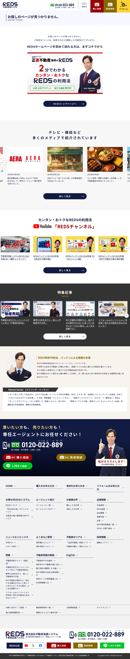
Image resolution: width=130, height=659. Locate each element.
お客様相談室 (71, 607)
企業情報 (101, 499)
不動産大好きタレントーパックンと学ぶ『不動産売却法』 (16, 321)
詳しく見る (65, 196)
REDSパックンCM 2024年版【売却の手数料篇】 (47, 257)
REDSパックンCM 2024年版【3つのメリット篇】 (81, 257)
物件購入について (43, 542)
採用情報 (101, 537)
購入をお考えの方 (45, 485)
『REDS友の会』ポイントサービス (17, 510)
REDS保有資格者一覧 (105, 524)
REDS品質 (101, 509)
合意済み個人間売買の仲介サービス (17, 517)
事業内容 (100, 516)
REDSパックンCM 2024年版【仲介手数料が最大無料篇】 (112, 257)
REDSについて (12, 505)
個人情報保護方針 (13, 612)
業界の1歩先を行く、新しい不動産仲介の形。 (48, 321)
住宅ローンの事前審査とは (47, 578)
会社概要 (100, 512)
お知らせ (9, 542)
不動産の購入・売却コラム (77, 546)
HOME (9, 485)
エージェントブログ (44, 509)
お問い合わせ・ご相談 (15, 607)
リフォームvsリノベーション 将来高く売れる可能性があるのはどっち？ (113, 323)
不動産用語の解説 (45, 555)
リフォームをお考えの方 (108, 487)
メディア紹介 (11, 546)
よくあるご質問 (44, 537)
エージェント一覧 (43, 505)
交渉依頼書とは (42, 582)
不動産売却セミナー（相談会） (17, 562)
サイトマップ (102, 607)
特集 (8, 555)
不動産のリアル (74, 537)
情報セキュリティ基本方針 (47, 612)
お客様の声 (72, 499)
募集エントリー (103, 542)
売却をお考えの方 (75, 485)
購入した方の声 (72, 505)
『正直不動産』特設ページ (77, 542)
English (70, 555)
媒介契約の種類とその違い (47, 568)
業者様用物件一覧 (43, 607)
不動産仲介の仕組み (44, 560)
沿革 (98, 520)
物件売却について (43, 546)
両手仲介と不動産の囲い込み (48, 564)
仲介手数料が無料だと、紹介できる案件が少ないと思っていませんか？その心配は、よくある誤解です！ (81, 324)
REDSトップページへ (65, 103)
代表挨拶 (100, 505)
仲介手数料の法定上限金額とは (48, 573)
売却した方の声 (72, 509)
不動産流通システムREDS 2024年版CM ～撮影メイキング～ (16, 257)
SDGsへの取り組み (104, 528)
